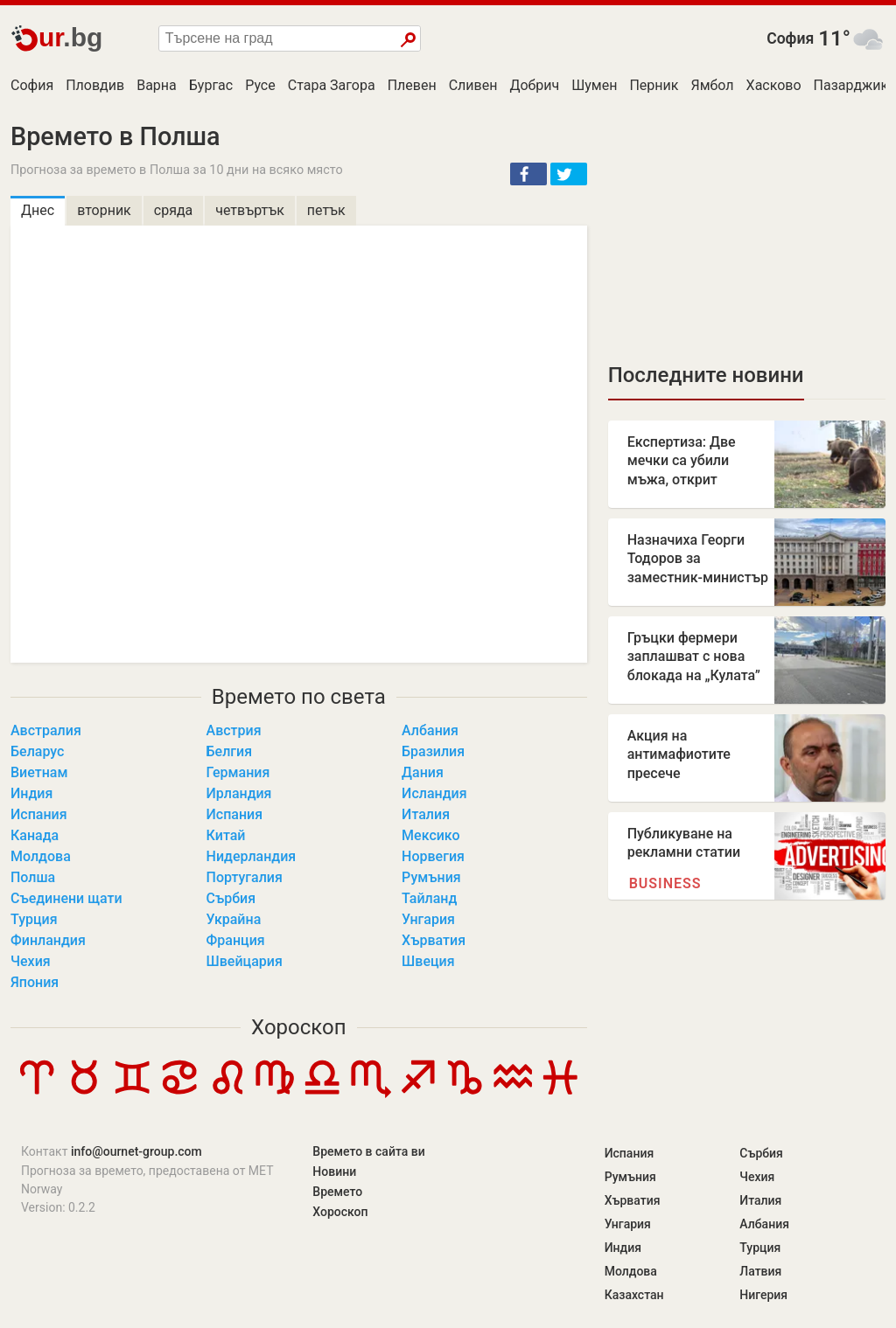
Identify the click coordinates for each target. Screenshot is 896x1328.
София (790, 38)
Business (665, 883)
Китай (226, 835)
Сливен (473, 85)
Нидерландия (251, 856)
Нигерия (763, 1295)
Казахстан (634, 1295)
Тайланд (429, 898)
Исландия (434, 793)
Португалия (244, 877)
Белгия (229, 751)
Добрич (534, 85)
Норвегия (433, 856)
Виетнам (38, 772)
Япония (34, 982)
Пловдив (95, 85)
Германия (238, 772)
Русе (260, 85)
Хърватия (434, 940)
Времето (337, 1192)
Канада (34, 835)
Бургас (211, 85)
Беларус (37, 751)
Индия (31, 793)
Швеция (428, 961)
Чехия (30, 961)
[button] (528, 174)
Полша (32, 877)
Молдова (40, 856)
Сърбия (231, 898)
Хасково (774, 85)
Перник (653, 85)
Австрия (234, 730)
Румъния (431, 877)
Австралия (45, 730)
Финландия (48, 940)
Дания (423, 772)
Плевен (412, 85)
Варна (156, 85)
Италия (426, 814)
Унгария (428, 919)
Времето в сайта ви (368, 1151)
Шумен (594, 85)
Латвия (760, 1271)
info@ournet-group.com (136, 1151)
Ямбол (711, 85)
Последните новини (706, 375)
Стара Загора (331, 85)
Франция (235, 940)
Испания (38, 814)
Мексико (430, 835)
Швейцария (244, 961)
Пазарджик (851, 85)
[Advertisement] (747, 231)
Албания (430, 730)
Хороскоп (298, 1027)
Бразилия (433, 751)
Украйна (234, 919)
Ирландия (239, 793)
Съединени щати (66, 898)
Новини (334, 1172)
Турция (34, 919)
